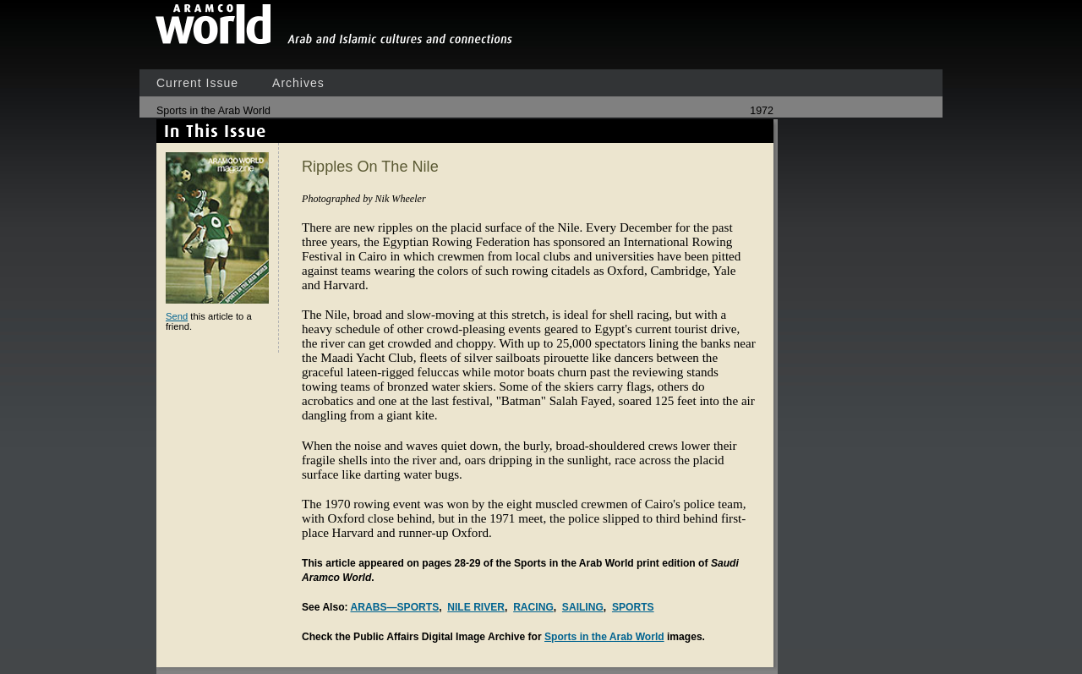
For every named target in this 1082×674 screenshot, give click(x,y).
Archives (298, 83)
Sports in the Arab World (604, 637)
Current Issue (197, 83)
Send (177, 316)
